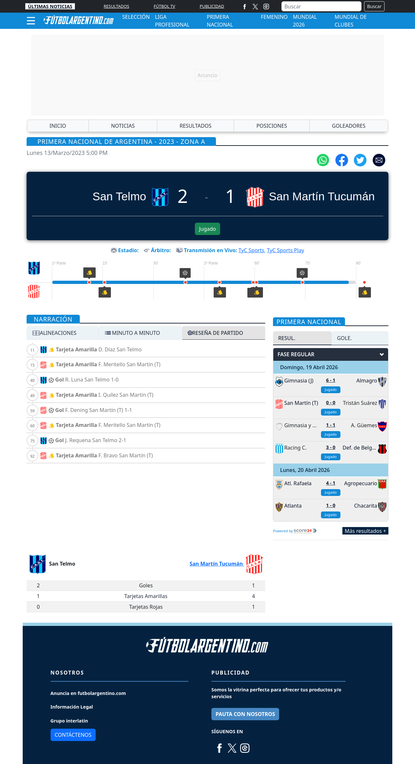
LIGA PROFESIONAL (172, 20)
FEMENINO (274, 16)
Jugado (207, 228)
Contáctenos (73, 734)
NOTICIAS (123, 125)
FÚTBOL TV (164, 6)
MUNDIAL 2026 (305, 20)
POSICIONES (271, 125)
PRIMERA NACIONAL (220, 20)
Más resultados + (365, 530)
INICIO (58, 125)
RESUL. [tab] (286, 338)
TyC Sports (251, 250)
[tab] (63, 333)
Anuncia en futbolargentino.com (88, 693)
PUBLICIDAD (212, 6)
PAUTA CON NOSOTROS (245, 714)
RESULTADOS (116, 6)
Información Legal (72, 707)
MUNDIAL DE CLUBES (351, 20)
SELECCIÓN (136, 16)
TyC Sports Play (285, 250)
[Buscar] (321, 6)
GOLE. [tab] (344, 338)
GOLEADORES (348, 125)
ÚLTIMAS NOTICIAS (50, 6)
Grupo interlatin (69, 721)
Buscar (374, 6)
